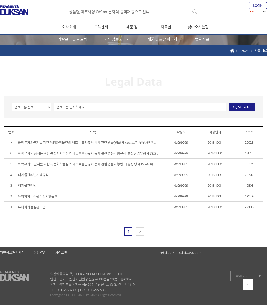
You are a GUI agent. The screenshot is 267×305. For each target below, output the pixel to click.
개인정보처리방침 (12, 252)
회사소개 (69, 27)
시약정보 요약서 (116, 39)
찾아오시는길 (198, 27)
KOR (252, 11)
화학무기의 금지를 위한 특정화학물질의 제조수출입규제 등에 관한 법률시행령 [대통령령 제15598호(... (86, 164)
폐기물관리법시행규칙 (33, 174)
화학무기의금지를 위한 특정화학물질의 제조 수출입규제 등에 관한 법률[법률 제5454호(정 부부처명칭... (87, 142)
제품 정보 (133, 27)
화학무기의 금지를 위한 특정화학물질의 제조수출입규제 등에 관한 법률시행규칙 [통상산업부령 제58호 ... (88, 153)
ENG (265, 11)
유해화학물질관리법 (31, 207)
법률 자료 (202, 39)
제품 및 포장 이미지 (162, 39)
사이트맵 (61, 252)
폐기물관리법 (27, 185)
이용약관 (40, 252)
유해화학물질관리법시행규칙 (38, 196)
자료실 (166, 27)
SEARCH (243, 107)
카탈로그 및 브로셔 (72, 39)
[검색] (194, 11)
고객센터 (101, 27)
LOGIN (257, 5)
